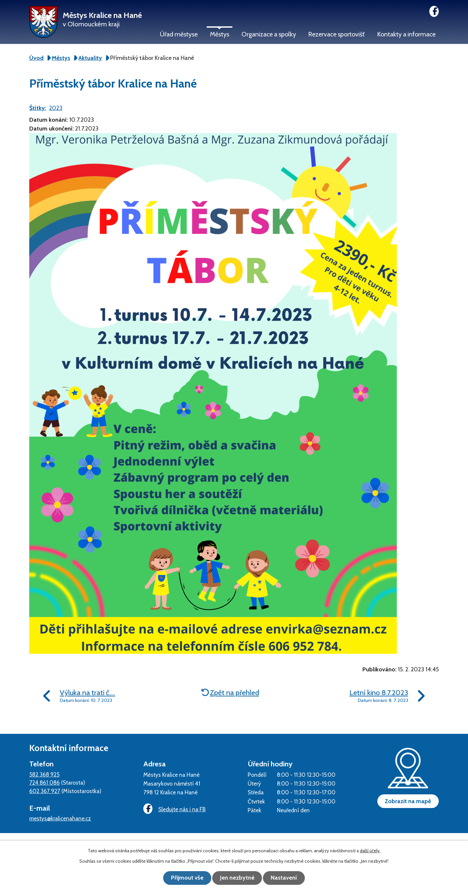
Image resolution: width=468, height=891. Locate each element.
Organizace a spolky (268, 34)
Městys (219, 34)
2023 (55, 108)
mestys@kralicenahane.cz (60, 818)
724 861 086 (44, 782)
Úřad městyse (179, 34)
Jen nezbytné (237, 878)
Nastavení (286, 878)
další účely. (370, 851)
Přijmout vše (185, 878)
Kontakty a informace (406, 34)
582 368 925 (44, 774)
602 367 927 (44, 791)
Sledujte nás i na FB (174, 809)
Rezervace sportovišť (336, 34)
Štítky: (37, 108)
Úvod (36, 58)
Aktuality (90, 58)
